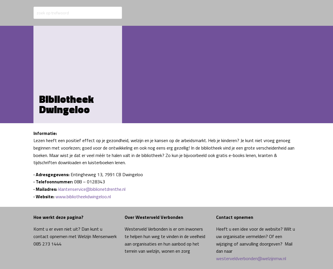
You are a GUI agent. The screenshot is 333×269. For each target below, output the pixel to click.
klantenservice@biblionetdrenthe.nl (91, 189)
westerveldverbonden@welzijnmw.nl (251, 258)
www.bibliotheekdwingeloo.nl (83, 196)
